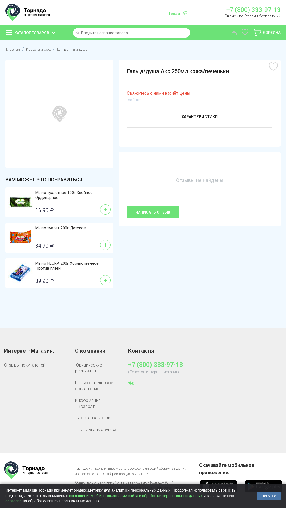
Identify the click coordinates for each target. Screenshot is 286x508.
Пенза (173, 13)
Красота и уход (43, 49)
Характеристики (199, 118)
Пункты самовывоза (98, 429)
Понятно (268, 496)
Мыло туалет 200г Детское (60, 228)
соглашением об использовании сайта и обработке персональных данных (135, 496)
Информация (87, 400)
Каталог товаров (31, 33)
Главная (13, 49)
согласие (13, 501)
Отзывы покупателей (24, 365)
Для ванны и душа (82, 49)
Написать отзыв (152, 212)
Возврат (86, 406)
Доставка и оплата (97, 417)
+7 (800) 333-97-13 (253, 10)
